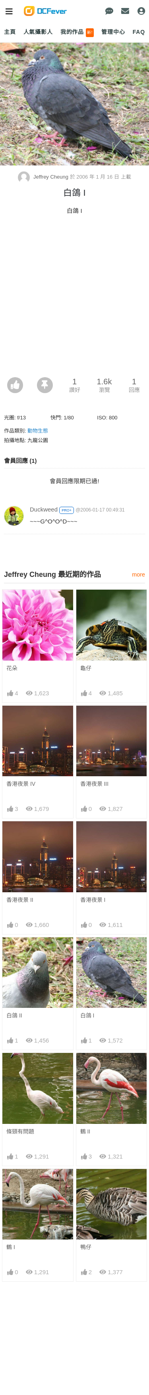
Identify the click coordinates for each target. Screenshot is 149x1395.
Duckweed (44, 509)
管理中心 (113, 32)
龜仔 (85, 668)
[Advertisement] (74, 298)
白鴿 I (87, 1015)
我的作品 (77, 32)
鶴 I (10, 1247)
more (138, 574)
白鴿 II (14, 1015)
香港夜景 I (93, 900)
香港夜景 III (94, 784)
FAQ (139, 32)
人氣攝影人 (38, 32)
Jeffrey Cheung (44, 177)
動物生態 (37, 431)
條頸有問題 (20, 1131)
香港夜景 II (19, 900)
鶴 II (85, 1131)
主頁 (10, 32)
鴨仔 (85, 1247)
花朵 (11, 668)
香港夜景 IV (20, 784)
